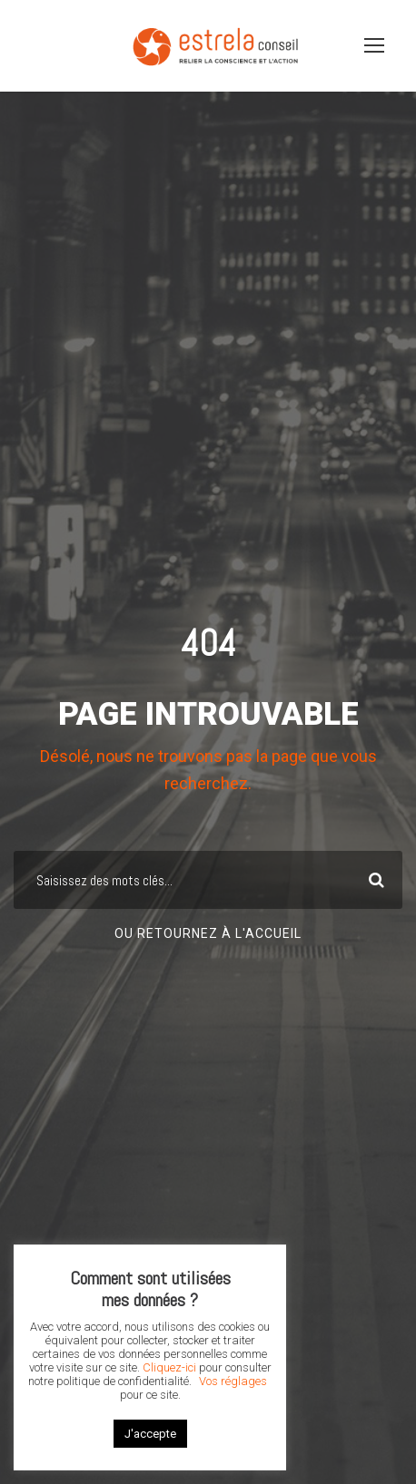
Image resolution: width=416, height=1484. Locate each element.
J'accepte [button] (150, 1433)
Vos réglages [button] (233, 1381)
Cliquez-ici (169, 1367)
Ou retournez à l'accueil (208, 933)
